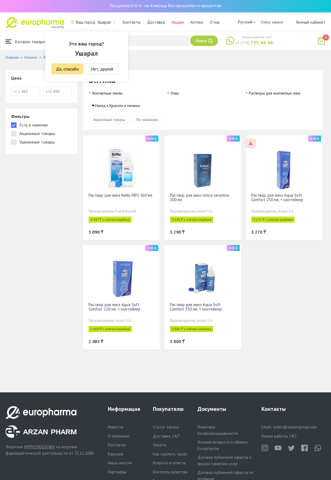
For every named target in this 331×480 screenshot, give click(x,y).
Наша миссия (120, 462)
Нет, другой (102, 69)
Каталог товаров (26, 41)
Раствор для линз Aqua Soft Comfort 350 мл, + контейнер (196, 307)
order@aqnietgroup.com (295, 427)
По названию (147, 119)
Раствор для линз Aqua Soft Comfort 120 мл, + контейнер (114, 307)
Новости (115, 427)
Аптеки (196, 22)
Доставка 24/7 (166, 436)
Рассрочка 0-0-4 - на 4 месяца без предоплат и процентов (165, 5)
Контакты (131, 22)
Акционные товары (109, 119)
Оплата (159, 444)
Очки (174, 93)
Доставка (156, 22)
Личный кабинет (310, 22)
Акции (178, 22)
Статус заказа (272, 22)
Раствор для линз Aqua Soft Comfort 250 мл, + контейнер (277, 198)
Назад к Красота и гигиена (117, 105)
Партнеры (117, 471)
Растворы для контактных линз (274, 93)
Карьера (115, 454)
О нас (215, 22)
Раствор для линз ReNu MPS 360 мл (120, 195)
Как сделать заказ (170, 454)
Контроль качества (170, 471)
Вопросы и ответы (169, 462)
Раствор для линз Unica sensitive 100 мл (199, 198)
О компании (118, 436)
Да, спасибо (67, 69)
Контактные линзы (107, 93)
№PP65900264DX (39, 446)
